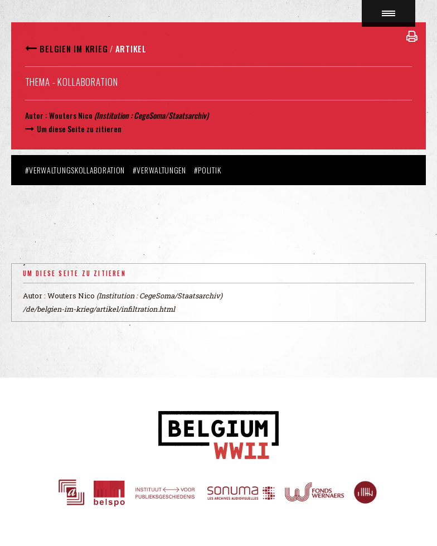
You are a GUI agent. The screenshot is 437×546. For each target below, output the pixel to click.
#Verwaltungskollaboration (75, 170)
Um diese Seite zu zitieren (79, 128)
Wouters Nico (71, 115)
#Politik (207, 170)
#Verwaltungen (159, 170)
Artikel (131, 48)
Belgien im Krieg (74, 48)
